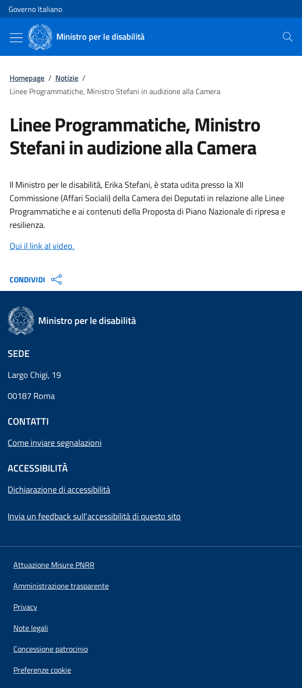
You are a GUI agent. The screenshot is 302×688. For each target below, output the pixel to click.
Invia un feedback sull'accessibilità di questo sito (94, 516)
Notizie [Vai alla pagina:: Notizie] (66, 78)
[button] (42, 670)
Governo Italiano (35, 9)
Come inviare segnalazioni (55, 442)
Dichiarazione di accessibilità (59, 489)
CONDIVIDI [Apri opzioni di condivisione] (37, 279)
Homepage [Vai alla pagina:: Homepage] (27, 78)
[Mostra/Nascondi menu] (16, 37)
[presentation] (287, 37)
